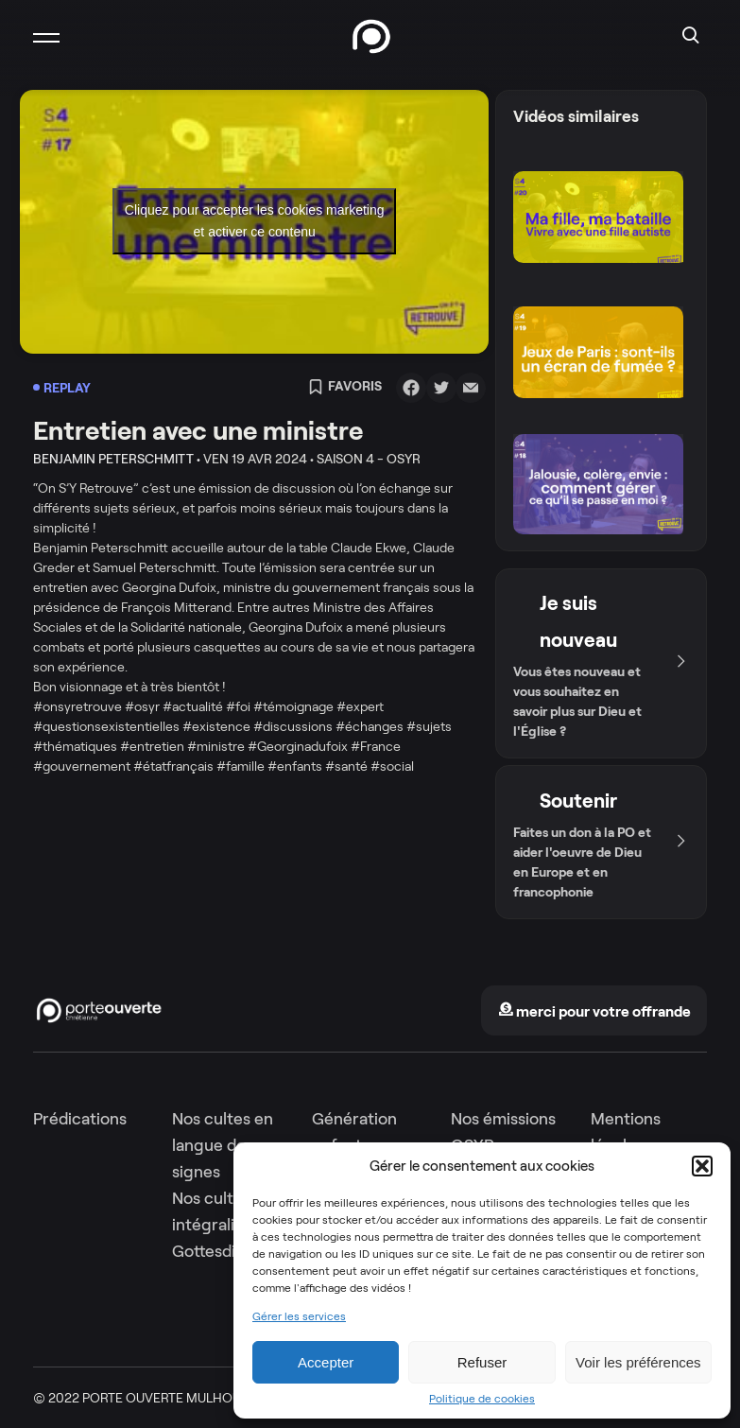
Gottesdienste (225, 1251)
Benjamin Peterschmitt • (116, 458)
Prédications (80, 1118)
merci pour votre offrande (594, 1011)
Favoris (345, 387)
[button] (702, 1166)
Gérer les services (299, 1316)
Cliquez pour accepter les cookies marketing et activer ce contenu (255, 220)
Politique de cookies (482, 1398)
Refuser (482, 1362)
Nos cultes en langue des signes (222, 1145)
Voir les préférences (638, 1362)
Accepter (325, 1362)
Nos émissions (503, 1118)
